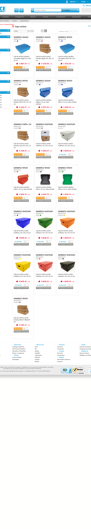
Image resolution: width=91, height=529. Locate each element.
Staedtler (37, 353)
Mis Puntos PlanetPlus (18, 349)
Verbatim (37, 357)
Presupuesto (61, 355)
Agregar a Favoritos (21, 70)
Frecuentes (60, 349)
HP (36, 349)
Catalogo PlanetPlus (18, 347)
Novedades (15, 359)
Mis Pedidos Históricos (63, 359)
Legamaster (38, 355)
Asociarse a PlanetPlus (19, 351)
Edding (37, 351)
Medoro (37, 361)
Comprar (18, 67)
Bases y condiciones (18, 353)
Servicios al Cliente (85, 347)
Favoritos (60, 347)
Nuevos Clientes (84, 353)
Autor (36, 347)
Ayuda (84, 1)
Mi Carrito (60, 353)
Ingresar (74, 1)
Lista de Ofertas (17, 357)
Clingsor (37, 359)
